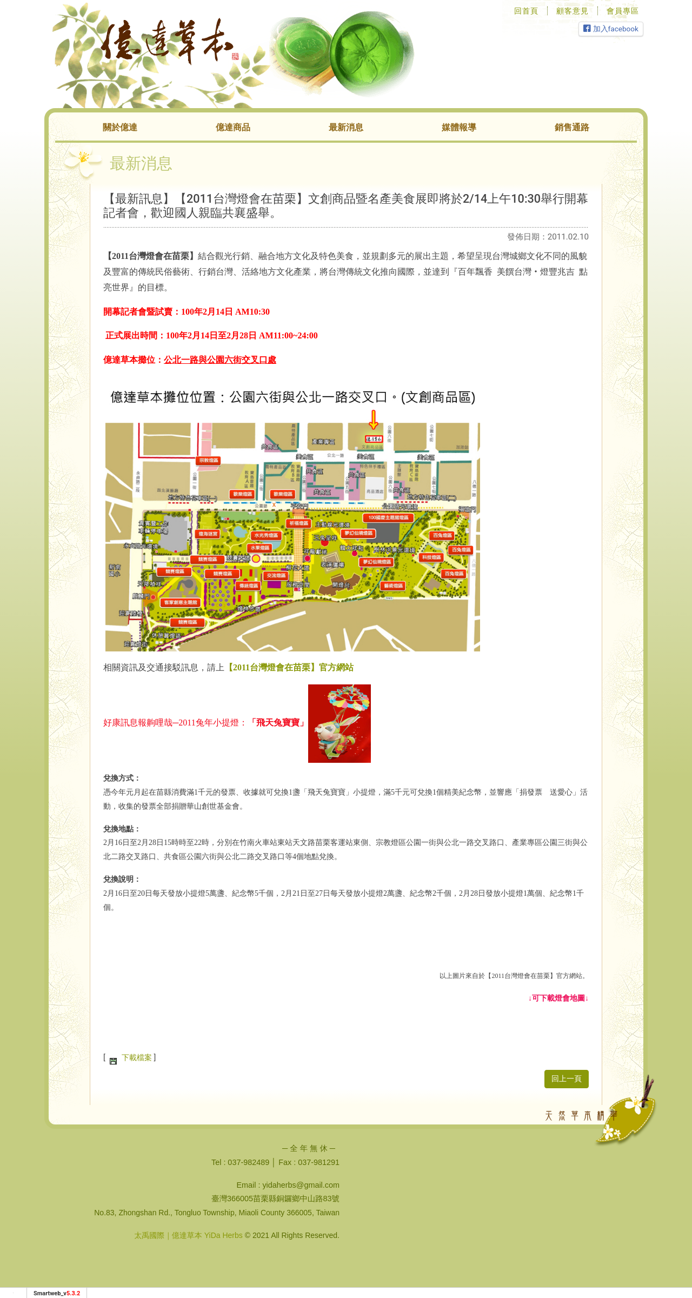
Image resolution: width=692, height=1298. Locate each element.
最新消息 (346, 127)
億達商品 (233, 127)
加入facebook (610, 28)
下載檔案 (137, 1057)
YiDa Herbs (223, 1235)
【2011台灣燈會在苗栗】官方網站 (289, 667)
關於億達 (120, 127)
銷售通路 (572, 127)
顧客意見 (572, 10)
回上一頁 (566, 1078)
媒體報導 (459, 127)
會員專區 (623, 10)
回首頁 (526, 10)
